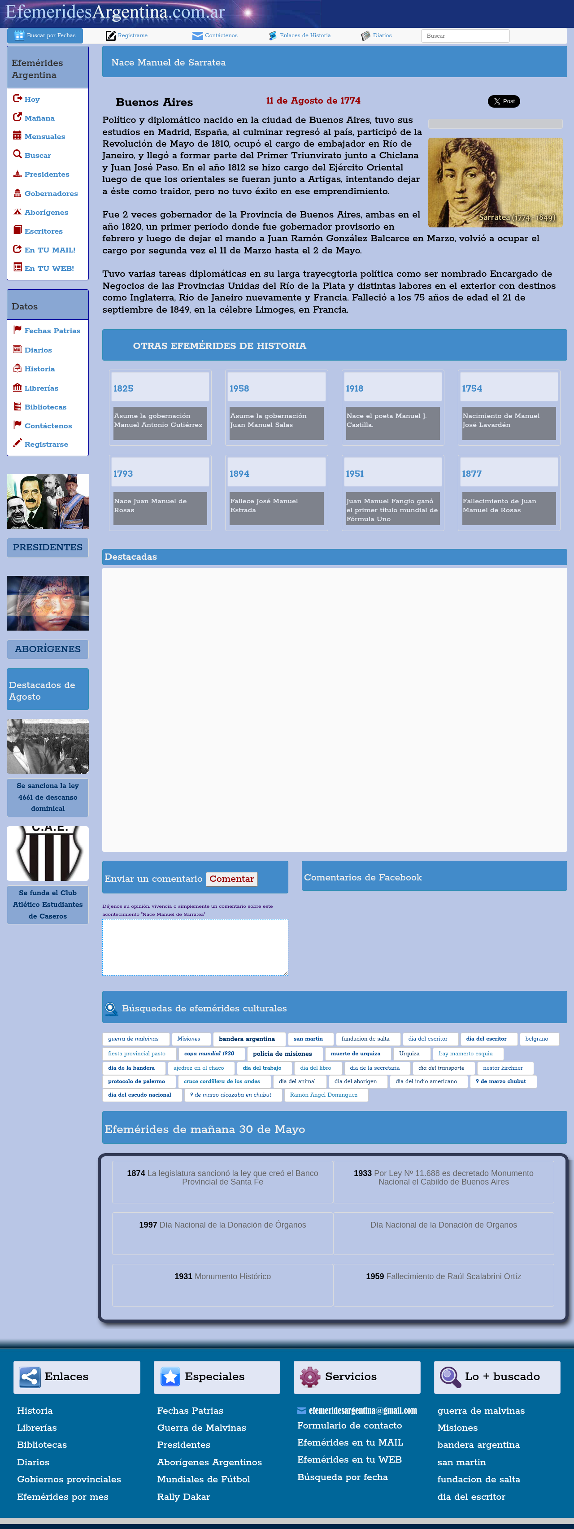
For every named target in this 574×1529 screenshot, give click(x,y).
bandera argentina (479, 1445)
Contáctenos (215, 36)
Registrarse (126, 35)
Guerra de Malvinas (202, 1428)
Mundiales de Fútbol (203, 1479)
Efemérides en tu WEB (349, 1460)
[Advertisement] (450, 61)
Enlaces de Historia (298, 35)
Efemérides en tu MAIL (350, 1443)
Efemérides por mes (63, 1497)
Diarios (376, 35)
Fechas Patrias (190, 1411)
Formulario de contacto (349, 1426)
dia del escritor (471, 1497)
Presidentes (184, 1445)
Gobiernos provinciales (69, 1479)
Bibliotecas (42, 1445)
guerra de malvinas (481, 1411)
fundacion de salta (479, 1479)
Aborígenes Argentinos (209, 1462)
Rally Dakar (183, 1497)
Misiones (458, 1428)
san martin (462, 1462)
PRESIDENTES (48, 547)
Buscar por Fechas (44, 35)
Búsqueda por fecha (342, 1477)
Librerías (37, 1428)
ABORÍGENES (48, 649)
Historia (35, 1411)
